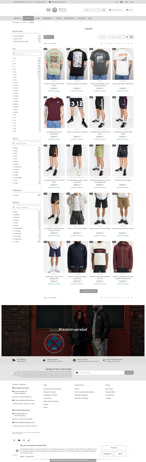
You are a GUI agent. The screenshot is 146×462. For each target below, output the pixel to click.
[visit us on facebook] (14, 440)
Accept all (113, 447)
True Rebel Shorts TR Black (122, 180)
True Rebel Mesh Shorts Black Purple (123, 133)
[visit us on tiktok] (29, 440)
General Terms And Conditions (52, 389)
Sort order (103, 37)
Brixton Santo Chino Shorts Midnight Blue (54, 278)
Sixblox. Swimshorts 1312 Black (77, 132)
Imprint (22, 456)
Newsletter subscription (81, 395)
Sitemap (45, 404)
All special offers (110, 392)
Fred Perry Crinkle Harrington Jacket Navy (77, 278)
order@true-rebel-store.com (27, 422)
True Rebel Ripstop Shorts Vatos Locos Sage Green (100, 181)
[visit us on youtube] (19, 440)
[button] (122, 2)
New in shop (109, 389)
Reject (120, 454)
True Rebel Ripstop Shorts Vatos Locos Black (77, 181)
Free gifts (108, 398)
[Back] (101, 43)
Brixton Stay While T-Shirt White (123, 84)
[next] (132, 43)
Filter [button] (48, 37)
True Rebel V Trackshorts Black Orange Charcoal (54, 229)
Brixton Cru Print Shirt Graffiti (77, 228)
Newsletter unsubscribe (81, 398)
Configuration (107, 454)
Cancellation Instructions (50, 395)
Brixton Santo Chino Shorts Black (100, 228)
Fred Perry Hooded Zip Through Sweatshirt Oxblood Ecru (123, 278)
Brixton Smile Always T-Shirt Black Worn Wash (100, 85)
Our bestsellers (109, 395)
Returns (76, 389)
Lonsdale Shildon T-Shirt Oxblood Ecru (54, 133)
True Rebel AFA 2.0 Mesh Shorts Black (100, 133)
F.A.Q (116, 2)
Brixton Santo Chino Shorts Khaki (123, 228)
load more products (88, 291)
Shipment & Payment (49, 392)
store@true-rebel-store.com (26, 400)
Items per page (116, 37)
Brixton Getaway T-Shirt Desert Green (54, 85)
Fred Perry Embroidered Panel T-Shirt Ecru (100, 278)
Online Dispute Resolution (51, 401)
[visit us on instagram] (24, 440)
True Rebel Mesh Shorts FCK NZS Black (54, 181)
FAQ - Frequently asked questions (84, 392)
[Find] (93, 10)
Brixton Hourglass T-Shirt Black (77, 84)
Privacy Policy (30, 456)
